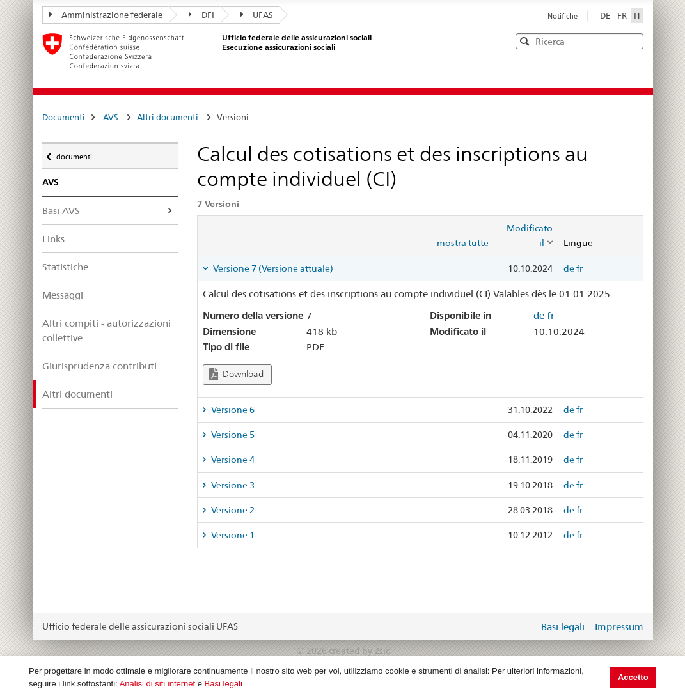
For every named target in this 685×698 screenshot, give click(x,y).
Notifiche (562, 16)
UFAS (257, 14)
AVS (110, 117)
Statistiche (65, 267)
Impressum (619, 627)
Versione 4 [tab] (232, 459)
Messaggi (62, 295)
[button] (633, 40)
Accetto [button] (633, 677)
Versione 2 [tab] (232, 510)
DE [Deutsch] (606, 15)
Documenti (63, 117)
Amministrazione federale (106, 14)
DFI (201, 14)
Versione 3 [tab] (232, 485)
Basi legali (223, 683)
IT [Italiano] (637, 15)
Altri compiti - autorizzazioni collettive (106, 330)
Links (53, 239)
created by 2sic (359, 651)
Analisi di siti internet (158, 683)
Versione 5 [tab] (232, 435)
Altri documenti (167, 117)
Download (236, 374)
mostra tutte (463, 243)
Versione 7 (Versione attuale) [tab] (272, 268)
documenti (74, 153)
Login (526, 626)
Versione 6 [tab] (232, 410)
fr (579, 268)
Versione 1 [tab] (232, 535)
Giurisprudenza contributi (99, 366)
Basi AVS (61, 211)
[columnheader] (526, 235)
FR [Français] (623, 15)
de (568, 268)
